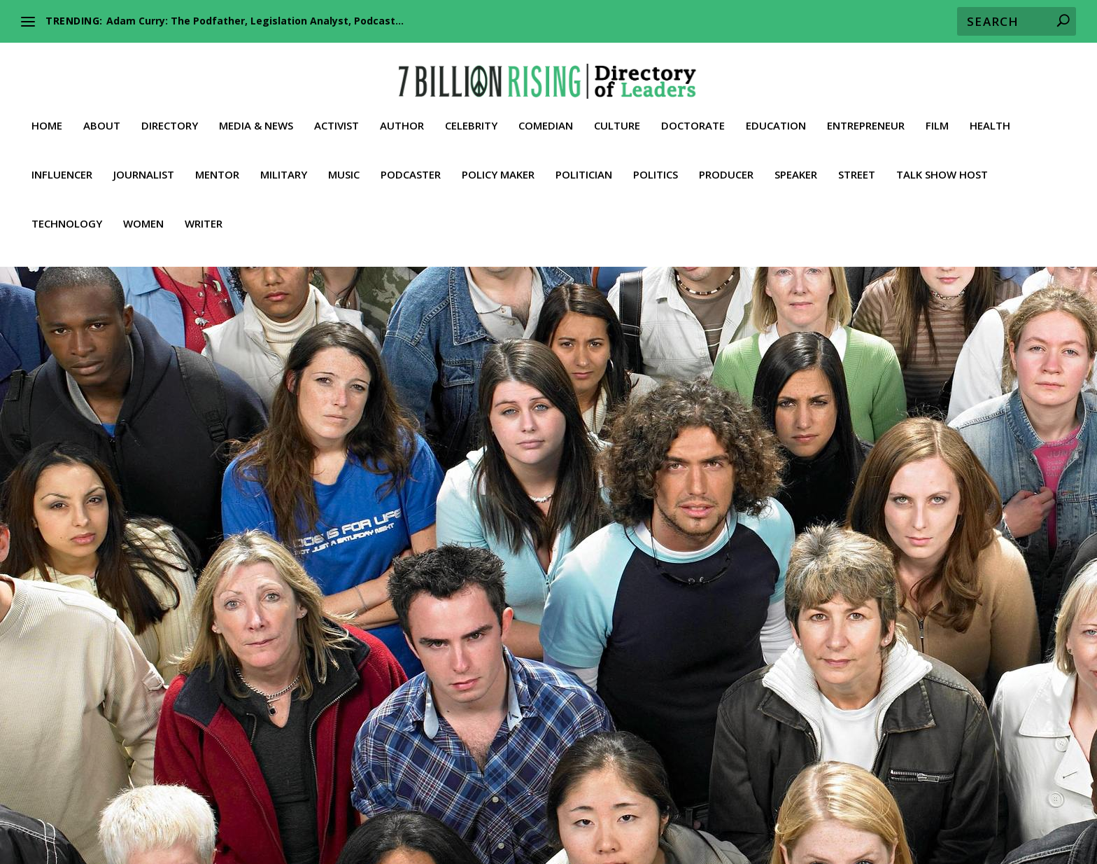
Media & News (256, 112)
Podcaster (411, 161)
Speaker (795, 161)
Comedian (545, 112)
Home (46, 112)
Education (776, 112)
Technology (66, 210)
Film (937, 112)
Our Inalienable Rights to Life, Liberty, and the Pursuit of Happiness (717, 781)
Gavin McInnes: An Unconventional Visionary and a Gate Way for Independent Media (207, 555)
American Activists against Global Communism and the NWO (319, 781)
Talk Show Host (942, 161)
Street (856, 161)
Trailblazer (181, 620)
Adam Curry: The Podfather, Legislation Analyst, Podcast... (255, 20)
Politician (583, 161)
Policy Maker (498, 161)
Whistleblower (341, 832)
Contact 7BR (571, 832)
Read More (101, 692)
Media (160, 605)
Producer (726, 161)
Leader (83, 605)
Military (283, 161)
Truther (268, 832)
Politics (655, 161)
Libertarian (122, 605)
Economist (722, 799)
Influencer (61, 161)
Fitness (967, 799)
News (188, 605)
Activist (336, 112)
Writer (203, 210)
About (101, 112)
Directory (169, 112)
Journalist (143, 161)
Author (402, 112)
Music (344, 161)
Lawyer (302, 815)
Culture (617, 112)
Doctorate (693, 112)
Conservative (127, 591)
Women (143, 210)
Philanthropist (574, 815)
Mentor (217, 161)
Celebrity (471, 112)
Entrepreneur (866, 112)
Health (990, 112)
